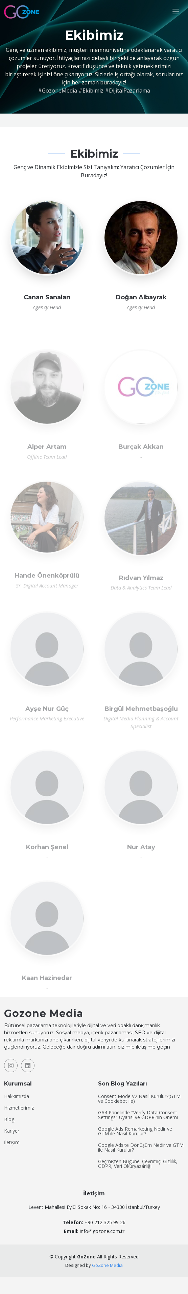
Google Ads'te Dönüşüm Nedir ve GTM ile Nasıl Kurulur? (141, 1147)
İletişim (12, 1142)
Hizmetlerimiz (19, 1108)
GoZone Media (107, 1265)
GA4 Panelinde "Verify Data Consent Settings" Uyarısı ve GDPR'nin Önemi (138, 1115)
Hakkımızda (16, 1096)
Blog (9, 1119)
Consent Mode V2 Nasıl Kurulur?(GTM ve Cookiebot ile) (139, 1098)
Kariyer (11, 1131)
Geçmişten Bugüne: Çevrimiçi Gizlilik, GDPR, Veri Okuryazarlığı (138, 1164)
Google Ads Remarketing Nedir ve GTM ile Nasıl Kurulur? (135, 1131)
